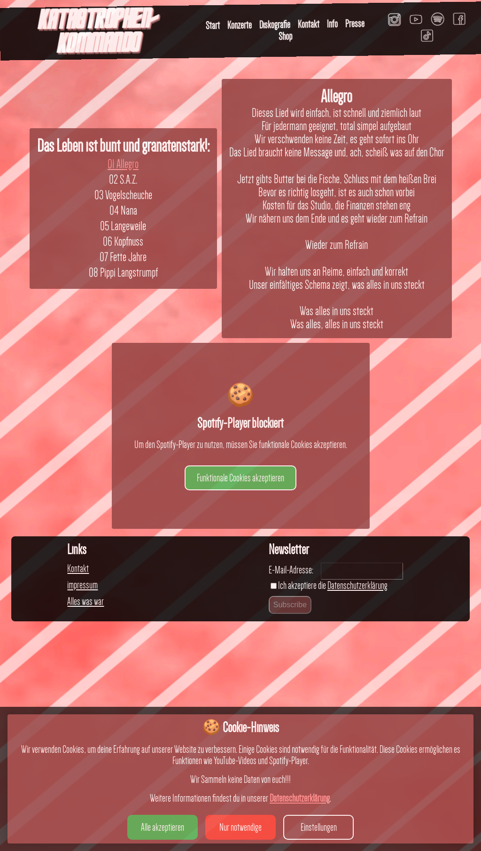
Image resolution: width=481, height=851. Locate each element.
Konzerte (239, 25)
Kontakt (308, 24)
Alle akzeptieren (162, 827)
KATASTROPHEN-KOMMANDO (97, 32)
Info (332, 23)
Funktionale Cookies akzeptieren (240, 689)
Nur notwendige (240, 827)
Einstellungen (319, 827)
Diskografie (274, 25)
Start (213, 25)
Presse (355, 24)
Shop (285, 36)
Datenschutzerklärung (300, 798)
